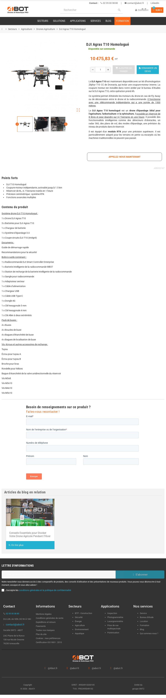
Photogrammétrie (115, 617)
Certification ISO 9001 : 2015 (49, 642)
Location (144, 621)
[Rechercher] (91, 10)
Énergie (78, 621)
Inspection (112, 613)
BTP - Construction (83, 613)
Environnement (82, 629)
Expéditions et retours (46, 622)
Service (143, 613)
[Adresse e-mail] (59, 574)
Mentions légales (44, 614)
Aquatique (79, 633)
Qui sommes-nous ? (149, 633)
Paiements (41, 626)
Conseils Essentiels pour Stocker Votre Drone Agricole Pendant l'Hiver (29, 534)
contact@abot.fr (135, 3)
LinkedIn (155, 3)
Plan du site (41, 634)
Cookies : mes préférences (48, 638)
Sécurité (79, 617)
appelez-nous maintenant (125, 156)
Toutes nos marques (45, 630)
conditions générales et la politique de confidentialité (45, 590)
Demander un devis (148, 70)
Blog (142, 629)
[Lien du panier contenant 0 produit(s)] (157, 10)
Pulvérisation (113, 632)
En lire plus (16, 545)
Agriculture (80, 625)
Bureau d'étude (147, 617)
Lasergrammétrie (115, 621)
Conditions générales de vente (49, 618)
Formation (144, 625)
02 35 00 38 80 (110, 3)
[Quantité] (100, 69)
